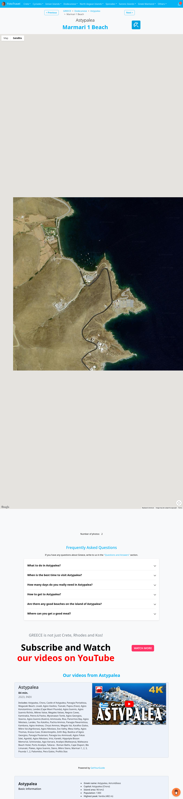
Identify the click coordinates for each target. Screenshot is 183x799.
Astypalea (95, 10)
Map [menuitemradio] (6, 38)
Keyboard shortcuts (148, 508)
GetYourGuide (98, 767)
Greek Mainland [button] (146, 3)
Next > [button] (129, 12)
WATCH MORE (143, 648)
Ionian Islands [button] (52, 3)
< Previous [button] (51, 12)
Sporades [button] (110, 3)
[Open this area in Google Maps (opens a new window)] (5, 507)
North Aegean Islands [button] (91, 3)
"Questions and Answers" (117, 554)
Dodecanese (80, 10)
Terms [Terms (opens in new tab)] (180, 508)
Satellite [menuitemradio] (17, 38)
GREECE (67, 10)
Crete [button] (26, 3)
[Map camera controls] (179, 503)
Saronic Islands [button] (126, 3)
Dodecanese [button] (70, 3)
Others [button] (161, 3)
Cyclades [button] (37, 3)
